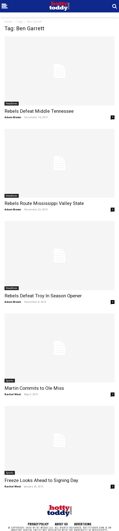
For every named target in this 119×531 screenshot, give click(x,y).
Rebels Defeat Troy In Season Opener (43, 295)
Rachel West (13, 394)
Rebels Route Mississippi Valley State (44, 203)
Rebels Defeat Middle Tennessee (39, 111)
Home (8, 21)
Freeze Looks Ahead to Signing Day (41, 480)
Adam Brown (13, 117)
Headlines (11, 103)
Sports (10, 380)
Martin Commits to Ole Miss (34, 388)
